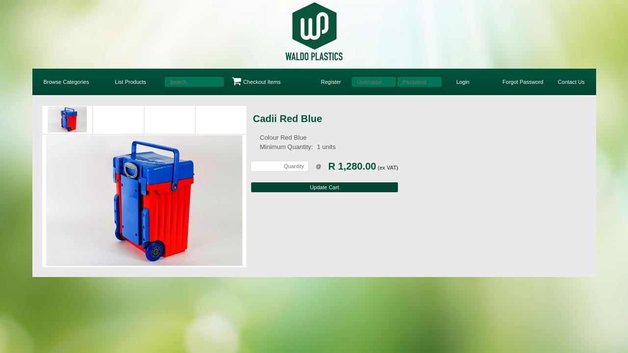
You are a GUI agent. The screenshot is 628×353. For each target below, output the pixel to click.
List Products (130, 82)
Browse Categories (66, 82)
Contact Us (571, 82)
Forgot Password (522, 82)
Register (331, 82)
